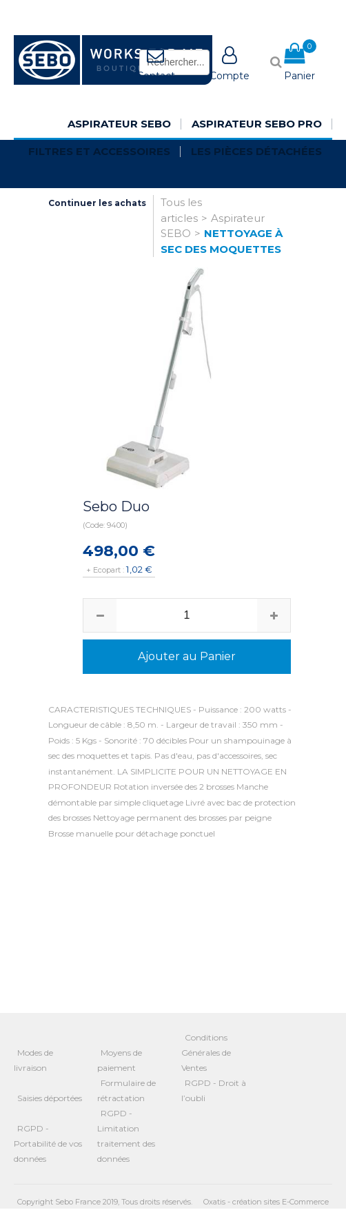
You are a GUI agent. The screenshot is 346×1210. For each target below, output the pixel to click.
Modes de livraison (33, 1060)
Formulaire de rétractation (126, 1090)
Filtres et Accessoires (99, 151)
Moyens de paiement (119, 1060)
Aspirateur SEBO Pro (257, 123)
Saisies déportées (49, 1098)
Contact (155, 76)
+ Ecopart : (105, 570)
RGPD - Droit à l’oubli (213, 1090)
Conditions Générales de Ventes (206, 1052)
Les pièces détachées (256, 151)
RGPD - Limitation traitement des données (126, 1136)
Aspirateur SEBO (119, 123)
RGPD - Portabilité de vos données (48, 1143)
